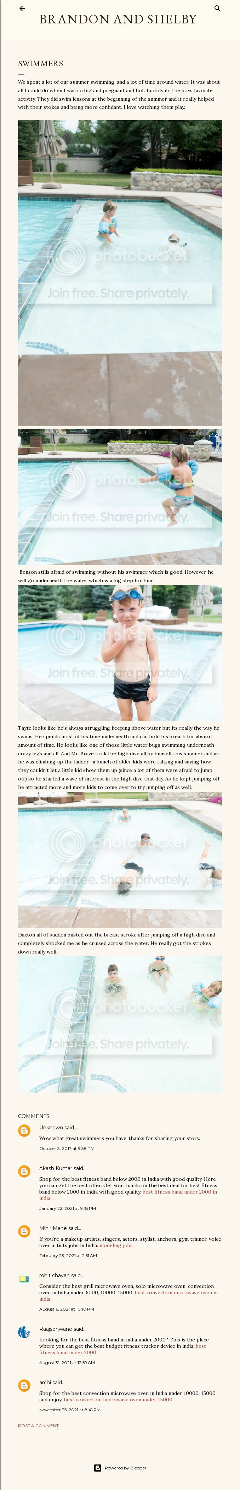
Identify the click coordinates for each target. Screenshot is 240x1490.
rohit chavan (54, 1275)
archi (45, 1382)
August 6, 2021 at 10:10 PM (66, 1309)
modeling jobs (116, 1245)
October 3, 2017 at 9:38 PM (67, 1148)
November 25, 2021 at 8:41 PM (70, 1409)
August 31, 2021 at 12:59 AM (67, 1362)
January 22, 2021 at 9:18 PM (67, 1208)
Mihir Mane (53, 1228)
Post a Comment (38, 1425)
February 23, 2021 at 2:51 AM (68, 1255)
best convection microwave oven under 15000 (118, 1399)
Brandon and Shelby (118, 19)
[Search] (217, 7)
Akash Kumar (55, 1168)
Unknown (51, 1127)
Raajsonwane (55, 1329)
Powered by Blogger (120, 1468)
